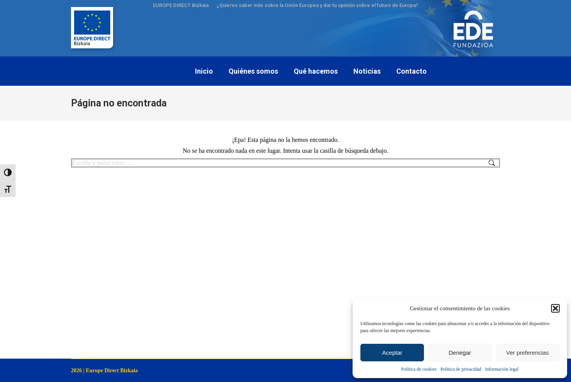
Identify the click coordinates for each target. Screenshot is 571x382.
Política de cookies (419, 369)
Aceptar (392, 352)
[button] (555, 308)
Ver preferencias (527, 352)
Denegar (460, 352)
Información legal (502, 369)
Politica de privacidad (460, 369)
